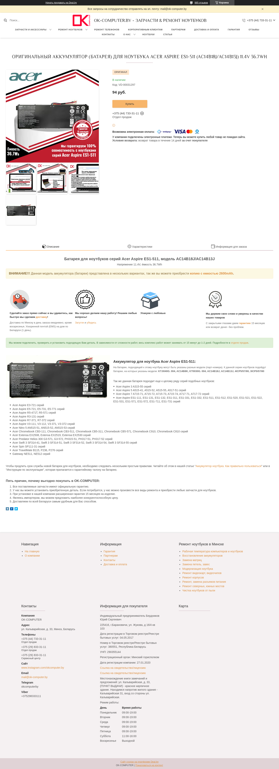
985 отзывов (201, 2)
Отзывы (254, 29)
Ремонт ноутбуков (70, 29)
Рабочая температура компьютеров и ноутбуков (212, 551)
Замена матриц (192, 560)
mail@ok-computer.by (34, 677)
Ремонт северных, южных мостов (203, 586)
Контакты (108, 34)
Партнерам (178, 29)
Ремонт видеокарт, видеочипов (201, 573)
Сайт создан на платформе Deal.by (140, 761)
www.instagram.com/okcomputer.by (42, 667)
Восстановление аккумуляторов (202, 555)
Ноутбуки (148, 34)
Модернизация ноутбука (197, 568)
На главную (32, 551)
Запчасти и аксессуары (30, 29)
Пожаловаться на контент (149, 765)
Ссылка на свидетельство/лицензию (123, 667)
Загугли (79, 322)
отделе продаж (239, 342)
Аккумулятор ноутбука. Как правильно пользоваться (228, 466)
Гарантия (234, 29)
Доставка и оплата (206, 29)
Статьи (167, 34)
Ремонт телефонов (106, 29)
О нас (127, 34)
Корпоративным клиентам (145, 29)
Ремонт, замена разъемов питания (204, 581)
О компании (32, 555)
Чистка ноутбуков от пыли (198, 590)
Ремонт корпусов (193, 577)
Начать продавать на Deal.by (61, 2)
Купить (130, 103)
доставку (41, 317)
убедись (91, 322)
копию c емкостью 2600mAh (211, 273)
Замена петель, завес (196, 564)
